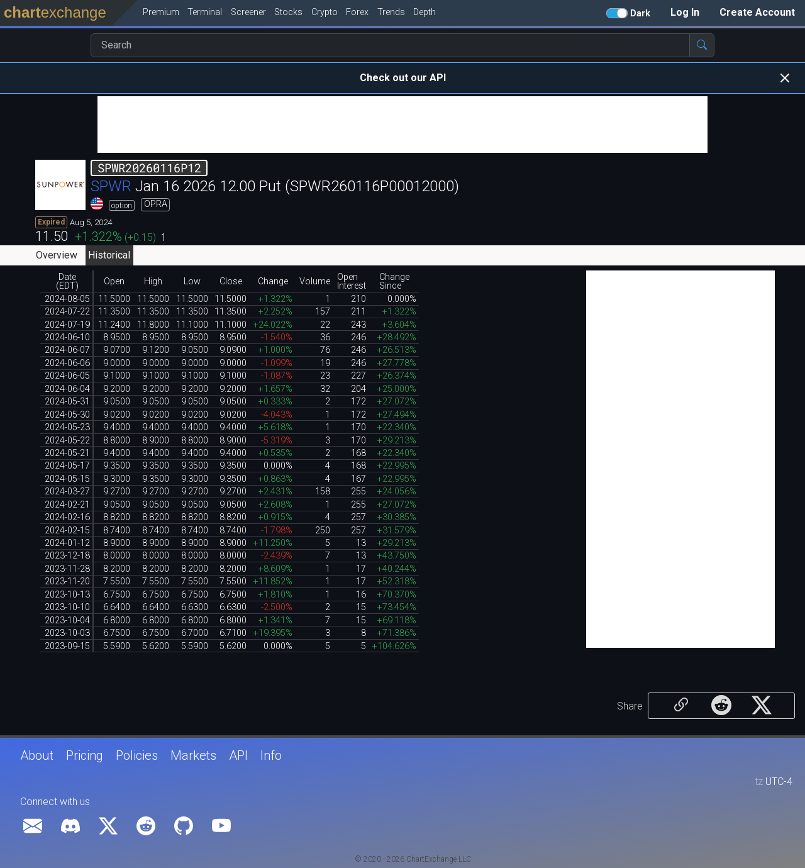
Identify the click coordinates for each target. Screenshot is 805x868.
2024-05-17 (67, 465)
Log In (684, 12)
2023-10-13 (67, 594)
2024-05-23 (67, 427)
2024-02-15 (67, 530)
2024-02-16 (67, 517)
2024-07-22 (67, 311)
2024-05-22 (67, 440)
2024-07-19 (67, 325)
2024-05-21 (67, 453)
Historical (109, 255)
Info (271, 755)
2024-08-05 (67, 299)
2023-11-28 (67, 569)
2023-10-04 (67, 620)
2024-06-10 (67, 337)
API (238, 755)
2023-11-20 (67, 581)
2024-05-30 (67, 414)
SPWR (111, 186)
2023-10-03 (67, 633)
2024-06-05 (67, 375)
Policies (137, 755)
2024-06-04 (67, 389)
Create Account (757, 12)
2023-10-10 (67, 607)
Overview (56, 255)
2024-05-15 (67, 479)
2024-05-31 (67, 401)
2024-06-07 (67, 350)
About (36, 755)
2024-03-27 (67, 491)
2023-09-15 (67, 646)
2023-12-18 (67, 555)
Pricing (84, 755)
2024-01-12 (67, 543)
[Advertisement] (402, 124)
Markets (193, 755)
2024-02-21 (67, 504)
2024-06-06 (67, 363)
